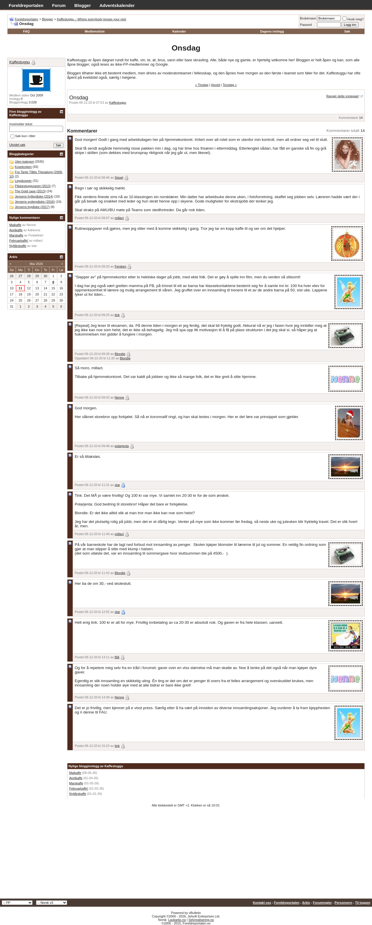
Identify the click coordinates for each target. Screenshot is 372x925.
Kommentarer (348, 117)
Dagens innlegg (272, 31)
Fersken (120, 266)
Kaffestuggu (117, 102)
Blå (117, 657)
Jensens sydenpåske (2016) (35, 201)
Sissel (119, 177)
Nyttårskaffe (77, 793)
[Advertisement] (186, 855)
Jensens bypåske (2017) (32, 207)
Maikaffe (75, 773)
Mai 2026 (36, 264)
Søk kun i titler (22, 136)
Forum (59, 5)
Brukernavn (308, 18)
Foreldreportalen (26, 5)
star (117, 485)
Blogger (82, 5)
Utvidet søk (17, 144)
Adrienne (34, 230)
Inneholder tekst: (21, 124)
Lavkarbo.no (177, 920)
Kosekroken (23, 166)
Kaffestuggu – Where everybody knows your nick (91, 19)
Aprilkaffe (76, 778)
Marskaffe (76, 783)
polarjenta (122, 446)
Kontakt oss (262, 902)
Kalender (179, 31)
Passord (306, 24)
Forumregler (322, 902)
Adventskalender (117, 5)
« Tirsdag (201, 85)
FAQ (26, 31)
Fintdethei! (35, 235)
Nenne (119, 397)
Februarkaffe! (78, 788)
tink (117, 315)
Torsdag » (230, 85)
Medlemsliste (95, 31)
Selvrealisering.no (201, 920)
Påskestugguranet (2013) (33, 186)
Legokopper (23, 180)
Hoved (215, 85)
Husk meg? (353, 19)
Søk (347, 31)
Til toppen (362, 902)
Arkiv (306, 902)
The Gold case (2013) (30, 191)
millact (119, 218)
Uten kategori (24, 161)
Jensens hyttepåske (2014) (34, 196)
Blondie (120, 354)
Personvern (343, 902)
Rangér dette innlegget (342, 96)
